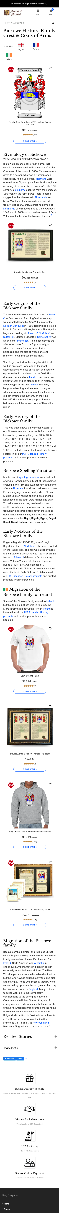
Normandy (41, 197)
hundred (33, 377)
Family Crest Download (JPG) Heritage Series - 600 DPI (30, 123)
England (33, 989)
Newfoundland (40, 1022)
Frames (7, 1209)
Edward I (19, 557)
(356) (35, 135)
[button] (30, 1035)
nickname (19, 189)
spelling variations (29, 477)
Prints (6, 1204)
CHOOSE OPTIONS (30, 141)
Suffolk (7, 336)
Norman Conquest (13, 325)
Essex (31, 333)
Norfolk (43, 333)
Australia (39, 963)
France (36, 46)
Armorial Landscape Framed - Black (30, 272)
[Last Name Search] (29, 23)
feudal (34, 384)
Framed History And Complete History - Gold (30, 909)
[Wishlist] (50, 68)
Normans (41, 178)
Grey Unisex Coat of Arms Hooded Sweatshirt (30, 831)
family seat (22, 340)
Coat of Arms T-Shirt (30, 676)
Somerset (42, 336)
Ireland (9, 56)
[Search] (53, 23)
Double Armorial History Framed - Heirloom (30, 754)
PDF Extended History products (24, 576)
